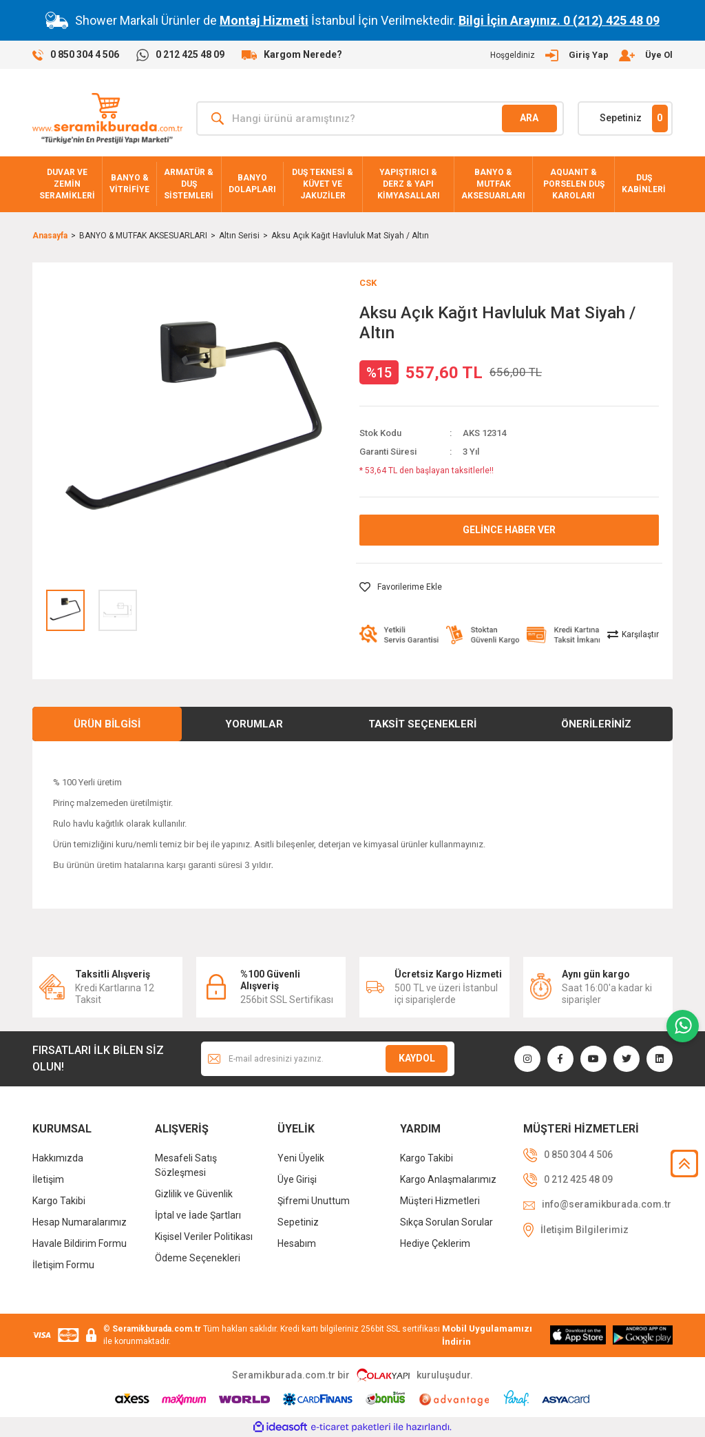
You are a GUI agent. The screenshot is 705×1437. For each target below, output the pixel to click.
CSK (368, 283)
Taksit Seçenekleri (422, 724)
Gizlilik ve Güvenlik (194, 1193)
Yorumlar (254, 724)
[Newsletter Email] (327, 1059)
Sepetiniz (298, 1222)
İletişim (48, 1179)
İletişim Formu (63, 1264)
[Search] (380, 118)
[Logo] (107, 118)
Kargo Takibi (58, 1200)
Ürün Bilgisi (107, 724)
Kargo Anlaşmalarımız (448, 1179)
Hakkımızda (57, 1158)
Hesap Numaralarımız (79, 1222)
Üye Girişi (297, 1179)
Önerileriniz (596, 724)
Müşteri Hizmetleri (440, 1200)
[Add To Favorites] (400, 587)
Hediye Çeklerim (435, 1243)
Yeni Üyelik (300, 1158)
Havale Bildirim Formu (79, 1243)
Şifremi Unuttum (313, 1200)
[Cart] (625, 118)
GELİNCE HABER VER (509, 529)
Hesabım (296, 1243)
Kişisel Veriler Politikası (204, 1236)
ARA (529, 117)
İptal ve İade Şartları (198, 1215)
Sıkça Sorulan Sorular (446, 1222)
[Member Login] (581, 55)
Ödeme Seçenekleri (197, 1257)
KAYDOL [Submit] (417, 1058)
